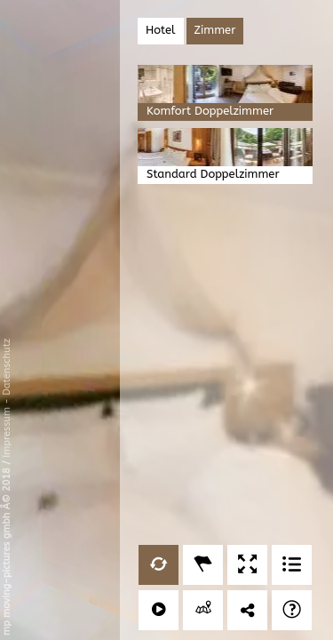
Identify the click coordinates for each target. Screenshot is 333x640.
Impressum (6, 432)
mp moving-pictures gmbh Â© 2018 (6, 550)
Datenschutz (6, 367)
